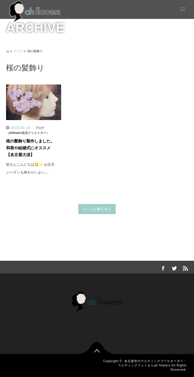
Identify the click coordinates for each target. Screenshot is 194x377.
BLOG (18, 51)
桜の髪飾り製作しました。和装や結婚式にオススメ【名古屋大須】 (30, 148)
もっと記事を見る (97, 209)
